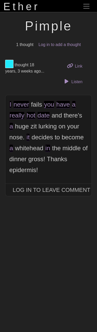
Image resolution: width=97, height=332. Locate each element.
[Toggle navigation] (86, 6)
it (27, 137)
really (17, 115)
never (21, 104)
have (63, 104)
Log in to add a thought (60, 44)
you (49, 104)
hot (31, 115)
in (47, 148)
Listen (73, 81)
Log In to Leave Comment (51, 190)
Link (76, 65)
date (44, 115)
